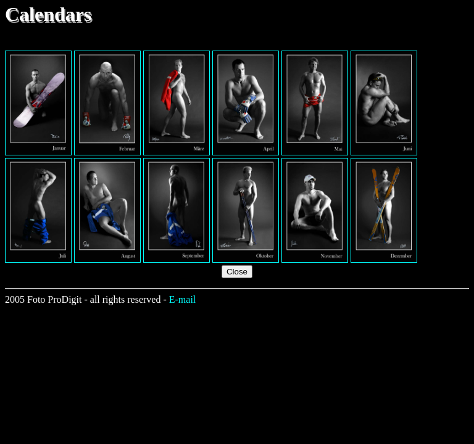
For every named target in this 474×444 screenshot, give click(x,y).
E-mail (182, 299)
